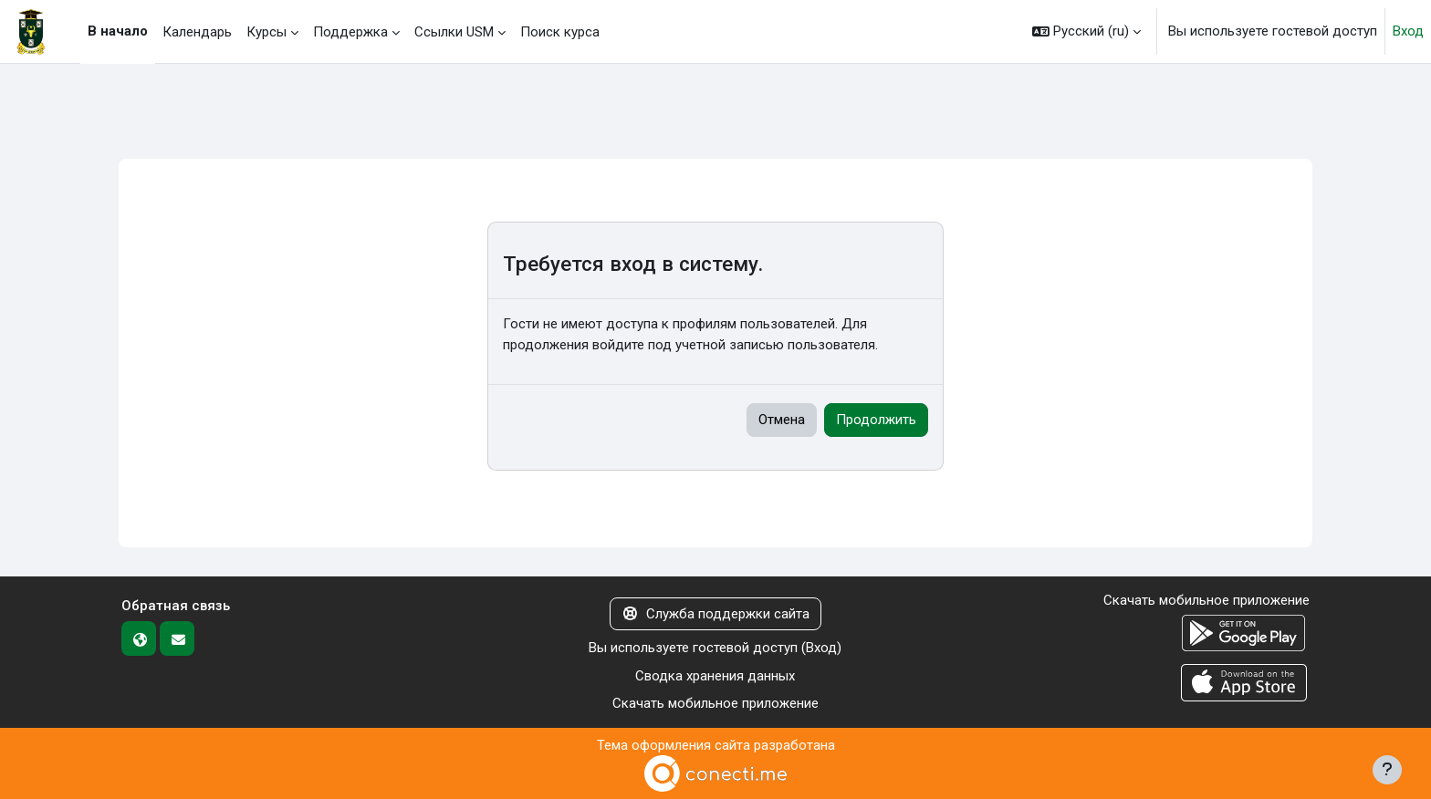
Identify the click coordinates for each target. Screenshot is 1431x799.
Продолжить (876, 419)
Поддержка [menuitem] (350, 32)
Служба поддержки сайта (715, 614)
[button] (1086, 31)
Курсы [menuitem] (266, 32)
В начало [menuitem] (118, 31)
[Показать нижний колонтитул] (1387, 769)
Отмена (781, 419)
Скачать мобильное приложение (715, 703)
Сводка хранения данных (715, 676)
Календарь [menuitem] (197, 32)
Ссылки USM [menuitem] (454, 32)
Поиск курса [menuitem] (560, 32)
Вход (1408, 31)
